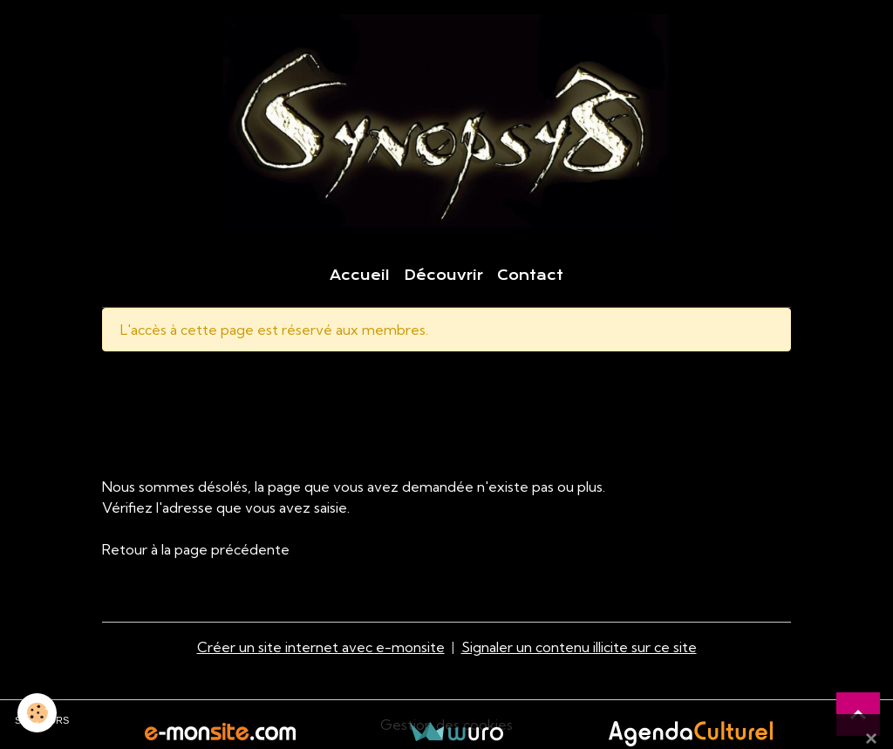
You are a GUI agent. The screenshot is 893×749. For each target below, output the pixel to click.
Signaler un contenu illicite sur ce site (579, 647)
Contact (530, 275)
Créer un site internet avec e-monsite (321, 647)
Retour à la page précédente (196, 549)
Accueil (360, 275)
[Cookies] (37, 712)
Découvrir (443, 275)
